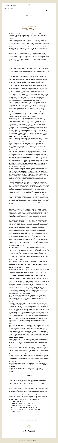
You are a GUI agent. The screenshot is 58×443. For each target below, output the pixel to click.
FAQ (20, 440)
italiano (49, 8)
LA (31, 15)
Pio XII (5, 8)
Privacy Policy (35, 440)
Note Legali (24, 440)
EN (27, 15)
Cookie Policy (29, 440)
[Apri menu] (53, 6)
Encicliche (11, 8)
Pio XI (39, 202)
